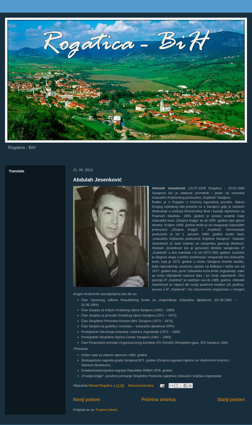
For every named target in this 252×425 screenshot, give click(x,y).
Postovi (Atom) (106, 410)
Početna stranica (159, 399)
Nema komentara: (141, 385)
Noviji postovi (86, 399)
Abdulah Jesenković (97, 179)
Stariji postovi (230, 399)
